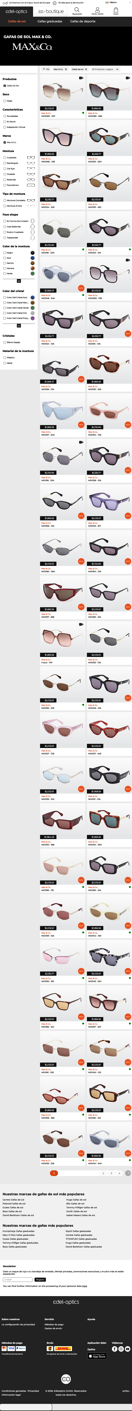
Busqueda (77, 14)
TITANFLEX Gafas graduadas (81, 1239)
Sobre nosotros (10, 1319)
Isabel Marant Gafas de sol (80, 1216)
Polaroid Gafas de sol (14, 1204)
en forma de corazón (19, 221)
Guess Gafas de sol (13, 1208)
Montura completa (19, 201)
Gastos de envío (53, 1329)
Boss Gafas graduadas (15, 1247)
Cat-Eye (19, 169)
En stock (9, 122)
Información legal (11, 1395)
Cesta (116, 14)
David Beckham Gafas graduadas (84, 1247)
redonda (19, 180)
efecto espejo (12, 343)
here (84, 1286)
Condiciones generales (14, 1391)
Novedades (11, 117)
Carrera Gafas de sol (13, 1200)
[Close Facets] (19, 70)
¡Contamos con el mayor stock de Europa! (29, 2)
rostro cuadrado (19, 232)
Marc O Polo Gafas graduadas (19, 1235)
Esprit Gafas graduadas (78, 1231)
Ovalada (19, 174)
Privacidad (33, 1391)
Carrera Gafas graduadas (79, 1235)
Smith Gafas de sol (76, 1212)
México (113, 2)
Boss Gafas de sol (12, 1212)
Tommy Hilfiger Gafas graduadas (20, 1243)
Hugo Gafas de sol (76, 1200)
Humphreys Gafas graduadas (18, 1231)
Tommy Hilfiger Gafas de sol (81, 1208)
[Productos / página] (105, 70)
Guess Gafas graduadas (15, 1239)
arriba (126, 1391)
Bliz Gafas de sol (75, 1204)
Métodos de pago (54, 1325)
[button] (16, 11)
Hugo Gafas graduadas (78, 1243)
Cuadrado (19, 158)
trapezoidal (19, 238)
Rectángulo (19, 163)
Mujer (8, 101)
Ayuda (91, 1319)
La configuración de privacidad (18, 1325)
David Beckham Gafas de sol (18, 1216)
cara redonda (19, 227)
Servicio (49, 1319)
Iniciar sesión (97, 14)
